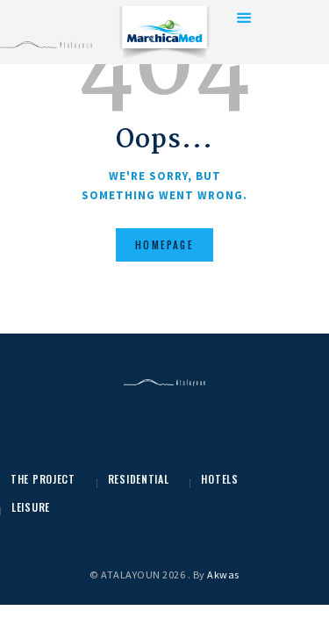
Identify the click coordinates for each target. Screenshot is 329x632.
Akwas (223, 574)
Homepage (164, 245)
